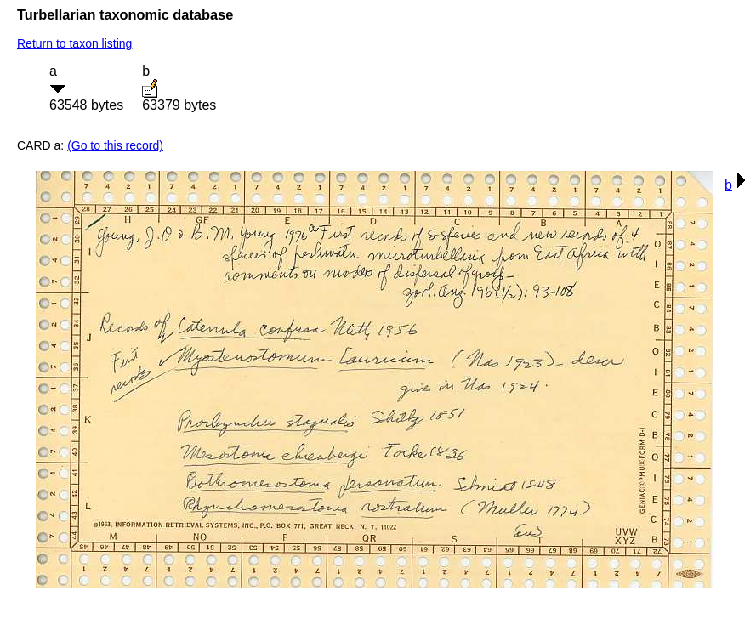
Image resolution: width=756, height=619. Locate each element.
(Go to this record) (115, 145)
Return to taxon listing (74, 43)
